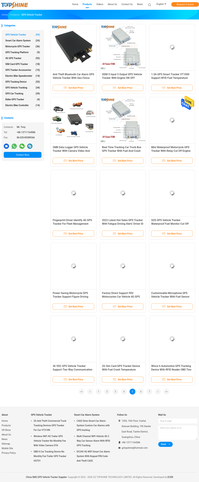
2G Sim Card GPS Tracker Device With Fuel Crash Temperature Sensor (121, 369)
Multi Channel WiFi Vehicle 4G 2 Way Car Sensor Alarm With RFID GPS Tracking (93, 441)
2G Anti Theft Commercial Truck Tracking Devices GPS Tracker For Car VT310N (50, 425)
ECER (170, 477)
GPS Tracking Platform (22, 52)
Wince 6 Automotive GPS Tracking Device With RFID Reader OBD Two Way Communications (171, 369)
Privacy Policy (9, 453)
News (4, 439)
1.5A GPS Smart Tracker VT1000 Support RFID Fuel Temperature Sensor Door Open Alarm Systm (170, 78)
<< (81, 391)
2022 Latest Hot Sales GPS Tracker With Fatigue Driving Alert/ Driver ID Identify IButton (122, 224)
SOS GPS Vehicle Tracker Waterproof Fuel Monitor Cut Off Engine (170, 224)
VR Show (6, 430)
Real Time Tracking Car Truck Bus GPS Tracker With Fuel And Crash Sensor (121, 151)
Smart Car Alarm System (22, 40)
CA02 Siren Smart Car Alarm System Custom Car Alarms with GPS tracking (93, 425)
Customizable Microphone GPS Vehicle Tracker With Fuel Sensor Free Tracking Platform (170, 297)
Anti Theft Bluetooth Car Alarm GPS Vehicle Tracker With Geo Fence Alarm (73, 78)
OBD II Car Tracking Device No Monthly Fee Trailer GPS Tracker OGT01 (50, 456)
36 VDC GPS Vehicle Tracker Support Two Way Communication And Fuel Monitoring (72, 369)
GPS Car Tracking (22, 93)
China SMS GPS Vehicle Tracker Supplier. (47, 477)
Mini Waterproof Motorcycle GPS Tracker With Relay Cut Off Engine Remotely (171, 151)
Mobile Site (7, 448)
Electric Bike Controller (22, 105)
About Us (6, 434)
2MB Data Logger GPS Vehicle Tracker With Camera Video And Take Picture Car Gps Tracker (71, 151)
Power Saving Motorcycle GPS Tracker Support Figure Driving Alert (70, 297)
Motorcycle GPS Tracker (22, 46)
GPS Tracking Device (22, 81)
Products (6, 425)
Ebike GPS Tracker (22, 99)
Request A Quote (185, 4)
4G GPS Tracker (22, 58)
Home (5, 421)
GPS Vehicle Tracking (22, 87)
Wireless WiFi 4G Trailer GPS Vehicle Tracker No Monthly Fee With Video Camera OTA (50, 441)
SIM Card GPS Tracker (22, 64)
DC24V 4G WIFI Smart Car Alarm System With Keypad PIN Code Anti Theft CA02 (93, 456)
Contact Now (22, 155)
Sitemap (6, 443)
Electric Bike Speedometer (22, 75)
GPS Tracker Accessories (22, 70)
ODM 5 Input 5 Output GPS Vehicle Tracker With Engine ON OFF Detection (122, 78)
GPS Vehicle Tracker (22, 34)
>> (166, 391)
